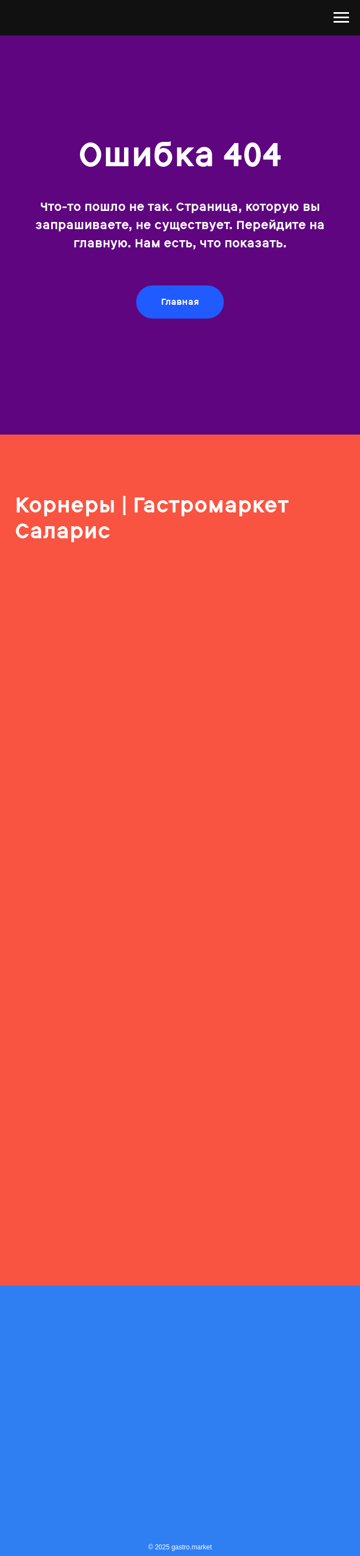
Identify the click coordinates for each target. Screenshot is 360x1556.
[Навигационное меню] (341, 17)
